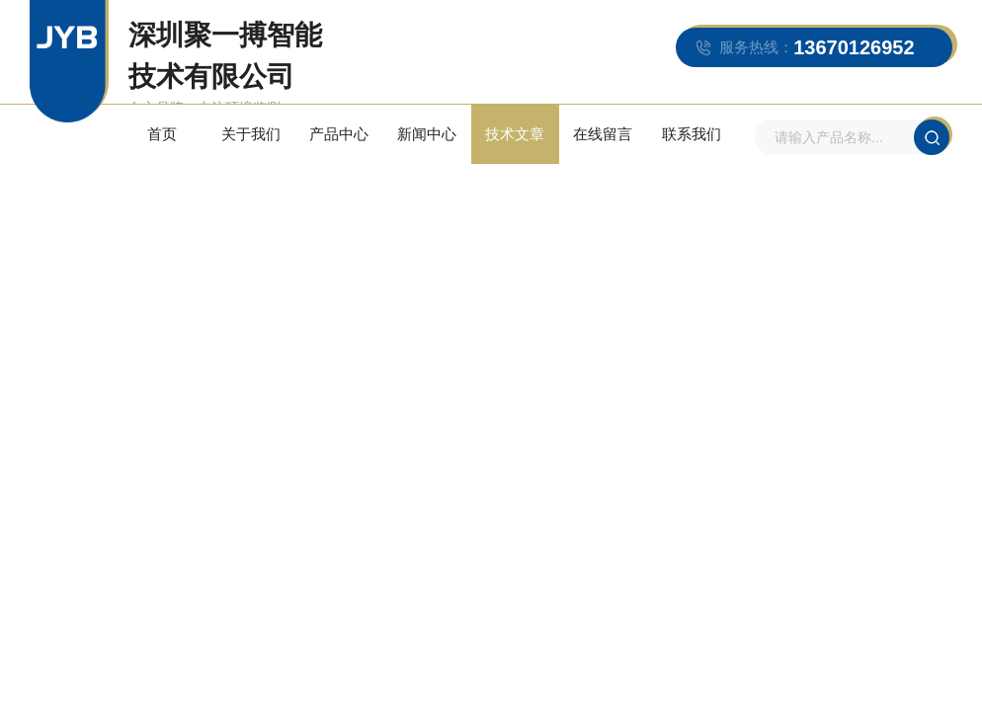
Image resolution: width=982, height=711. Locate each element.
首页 (162, 133)
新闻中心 (426, 133)
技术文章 (514, 133)
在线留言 (602, 133)
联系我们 (691, 133)
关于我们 (251, 133)
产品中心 (338, 133)
